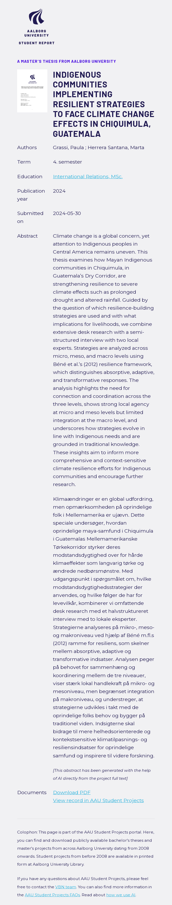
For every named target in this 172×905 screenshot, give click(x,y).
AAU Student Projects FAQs (52, 894)
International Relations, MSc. (88, 176)
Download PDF (72, 792)
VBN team (65, 886)
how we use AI (120, 894)
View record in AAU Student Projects (98, 800)
